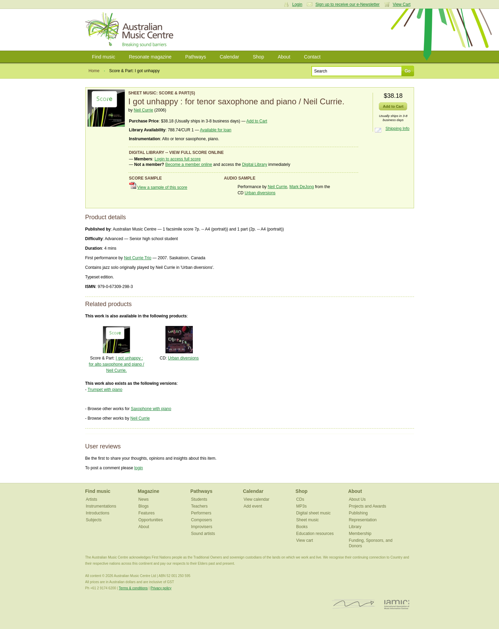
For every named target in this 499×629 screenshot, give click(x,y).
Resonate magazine (150, 57)
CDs (300, 499)
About (284, 57)
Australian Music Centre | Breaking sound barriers (130, 29)
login (138, 468)
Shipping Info (397, 128)
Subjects (94, 519)
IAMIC (397, 604)
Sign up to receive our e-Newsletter (347, 4)
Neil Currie (143, 110)
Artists (91, 499)
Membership (360, 533)
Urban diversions (260, 193)
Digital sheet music (313, 513)
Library (355, 526)
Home (94, 70)
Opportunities (150, 519)
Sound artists (203, 533)
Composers (201, 519)
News (143, 499)
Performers (201, 513)
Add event (253, 506)
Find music (103, 57)
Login (297, 4)
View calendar (256, 499)
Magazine (148, 491)
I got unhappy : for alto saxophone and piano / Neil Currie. (116, 364)
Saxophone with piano (151, 408)
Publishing (358, 513)
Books (302, 526)
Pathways (195, 57)
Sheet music (307, 519)
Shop (258, 57)
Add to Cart (256, 121)
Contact (312, 57)
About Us (357, 499)
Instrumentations (101, 506)
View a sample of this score (162, 187)
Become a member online (188, 164)
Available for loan (216, 130)
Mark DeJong (301, 186)
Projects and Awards (367, 506)
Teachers (199, 506)
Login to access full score (177, 159)
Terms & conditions (133, 588)
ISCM (353, 604)
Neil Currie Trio (137, 257)
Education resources (315, 533)
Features (146, 513)
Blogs (143, 506)
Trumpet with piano (105, 389)
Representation (362, 519)
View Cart (402, 4)
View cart (304, 540)
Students (199, 499)
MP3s (301, 506)
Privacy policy (160, 588)
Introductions (98, 513)
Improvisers (201, 526)
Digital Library (254, 164)
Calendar (229, 57)
